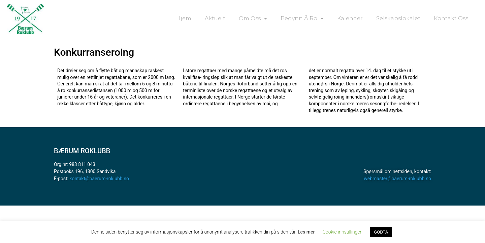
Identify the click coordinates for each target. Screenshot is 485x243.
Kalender (350, 18)
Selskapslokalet (398, 18)
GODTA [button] (381, 232)
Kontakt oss (451, 18)
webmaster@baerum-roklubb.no (397, 178)
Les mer (306, 232)
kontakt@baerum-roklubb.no (99, 178)
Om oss (253, 18)
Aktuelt (215, 18)
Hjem (183, 18)
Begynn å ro (302, 18)
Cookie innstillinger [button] (342, 232)
